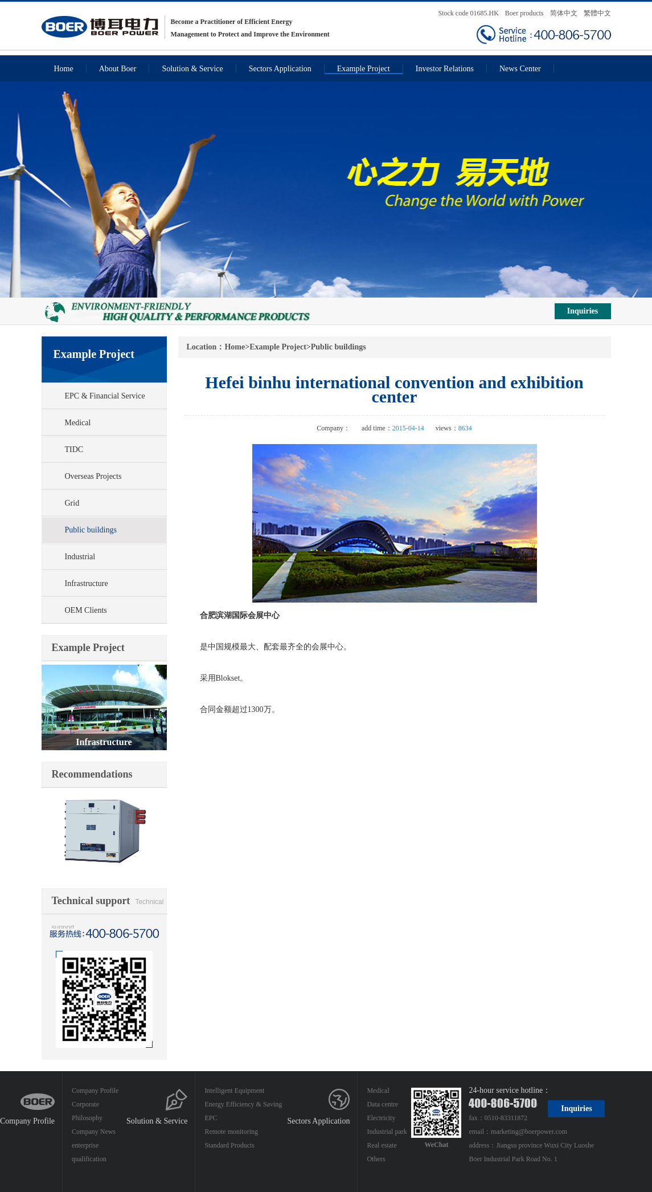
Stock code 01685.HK (468, 13)
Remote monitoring (231, 1132)
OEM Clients (86, 610)
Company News (94, 1132)
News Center (520, 68)
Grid (72, 503)
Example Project (363, 68)
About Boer (118, 68)
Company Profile (27, 1121)
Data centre (382, 1104)
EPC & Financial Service (105, 396)
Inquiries (582, 311)
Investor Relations (445, 68)
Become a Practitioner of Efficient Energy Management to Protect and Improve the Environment (186, 27)
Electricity (381, 1118)
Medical (78, 422)
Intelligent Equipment (234, 1091)
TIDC (74, 449)
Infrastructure (86, 583)
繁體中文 (597, 13)
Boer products (525, 13)
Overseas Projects (93, 476)
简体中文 (563, 13)
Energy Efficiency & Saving (243, 1104)
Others (376, 1159)
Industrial (80, 556)
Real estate (381, 1145)
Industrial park (387, 1132)
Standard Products (229, 1145)
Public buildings (91, 530)
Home (63, 68)
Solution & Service (192, 68)
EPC (210, 1118)
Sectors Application (280, 68)
